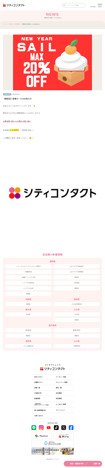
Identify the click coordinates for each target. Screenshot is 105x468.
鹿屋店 (77, 336)
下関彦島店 (76, 346)
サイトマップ (60, 410)
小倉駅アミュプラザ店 (28, 277)
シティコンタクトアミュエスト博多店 (28, 266)
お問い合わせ (38, 416)
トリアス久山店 (28, 288)
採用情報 (59, 398)
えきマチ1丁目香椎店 (77, 272)
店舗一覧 (94, 464)
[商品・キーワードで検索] (72, 5)
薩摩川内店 (76, 330)
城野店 (77, 288)
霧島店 (28, 336)
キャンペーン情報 (61, 382)
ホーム (5, 24)
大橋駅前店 (28, 272)
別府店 (77, 320)
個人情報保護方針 (40, 410)
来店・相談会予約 (74, 464)
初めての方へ (38, 377)
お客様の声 (38, 393)
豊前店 (11, 24)
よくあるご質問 (61, 404)
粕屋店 (28, 294)
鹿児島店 (28, 330)
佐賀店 (28, 304)
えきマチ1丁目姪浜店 (77, 266)
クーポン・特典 (61, 377)
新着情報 (17, 24)
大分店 (77, 314)
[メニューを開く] (100, 5)
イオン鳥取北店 (28, 346)
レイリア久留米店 (28, 283)
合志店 (28, 314)
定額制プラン (38, 382)
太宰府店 (77, 283)
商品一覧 (59, 388)
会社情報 (59, 393)
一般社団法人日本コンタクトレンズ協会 (41, 404)
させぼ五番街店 (77, 304)
